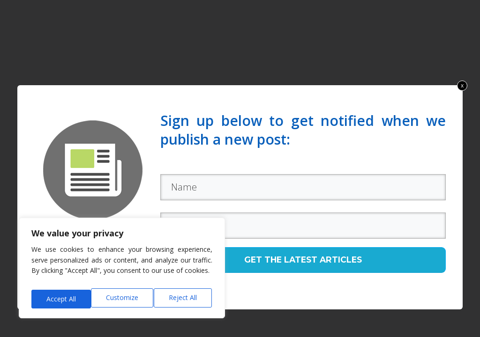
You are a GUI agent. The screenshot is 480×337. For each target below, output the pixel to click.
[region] (122, 271)
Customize (61, 298)
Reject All (123, 298)
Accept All (183, 298)
